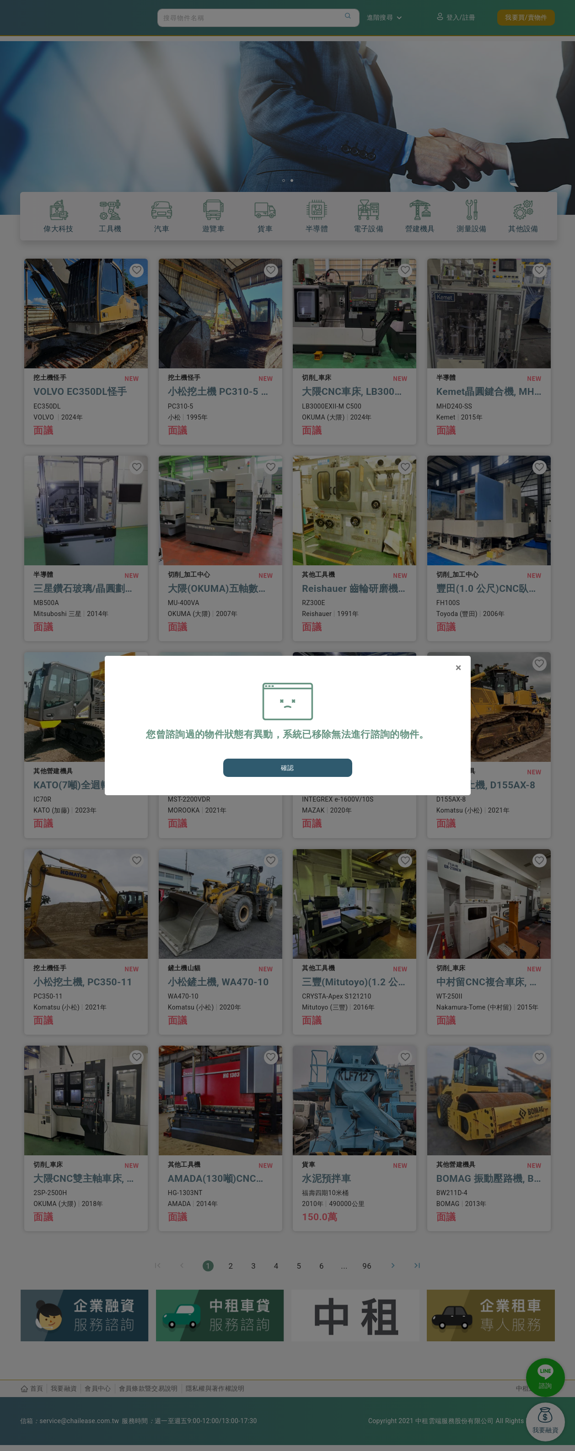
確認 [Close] (287, 767)
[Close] (458, 667)
